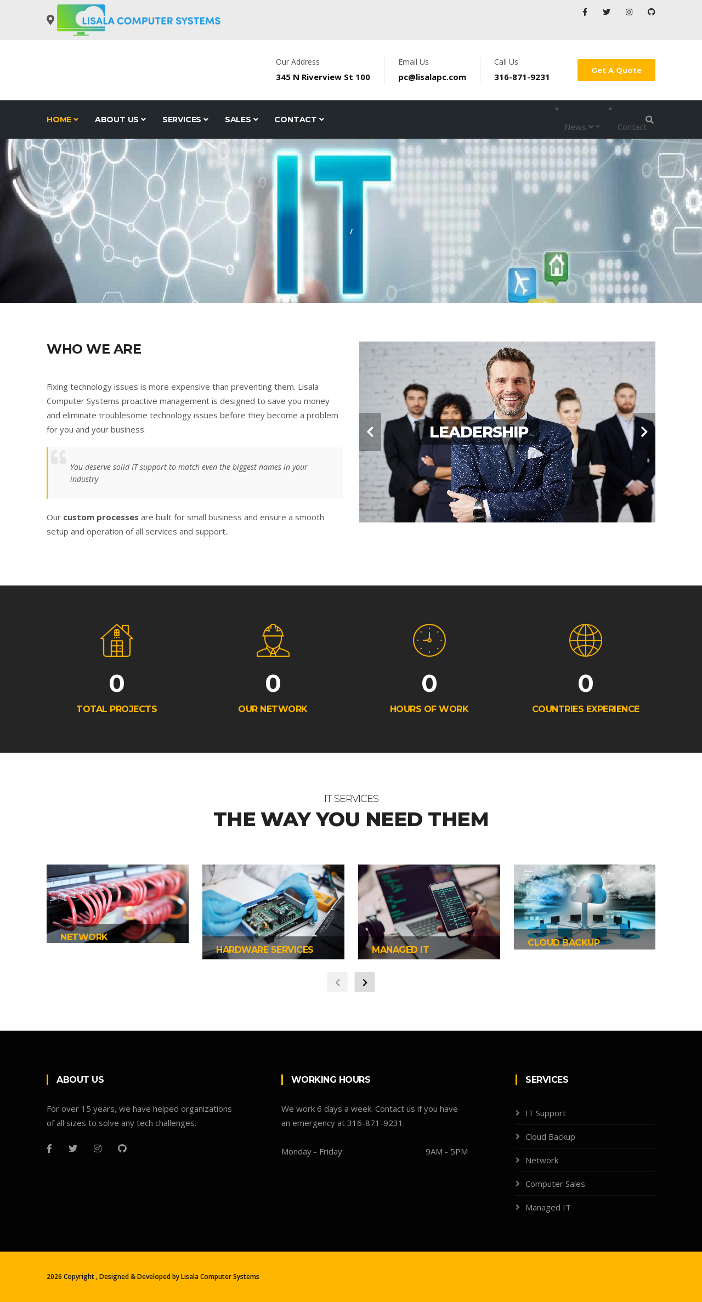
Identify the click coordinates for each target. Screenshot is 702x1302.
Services (185, 119)
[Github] (122, 1148)
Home (62, 119)
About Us (120, 119)
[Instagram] (98, 1148)
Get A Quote (616, 70)
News (578, 126)
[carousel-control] (370, 432)
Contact (299, 119)
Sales (241, 119)
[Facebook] (49, 1148)
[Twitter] (72, 1148)
